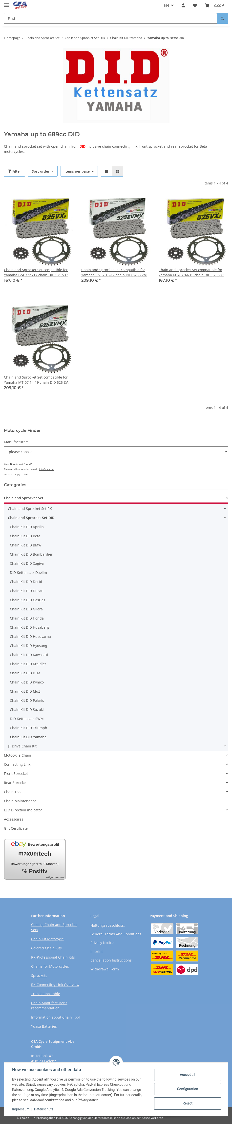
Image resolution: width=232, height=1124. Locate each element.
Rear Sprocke (15, 782)
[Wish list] (195, 5)
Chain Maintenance (20, 801)
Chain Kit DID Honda (27, 618)
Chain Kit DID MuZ (25, 691)
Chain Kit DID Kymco (27, 682)
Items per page (77, 171)
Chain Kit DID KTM (25, 673)
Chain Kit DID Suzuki (27, 709)
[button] (183, 5)
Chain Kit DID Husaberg (29, 627)
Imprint (96, 951)
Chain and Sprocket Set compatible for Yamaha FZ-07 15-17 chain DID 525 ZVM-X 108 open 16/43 (115, 272)
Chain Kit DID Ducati (26, 590)
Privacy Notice (102, 942)
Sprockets (39, 975)
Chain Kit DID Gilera (26, 609)
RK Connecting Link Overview (55, 984)
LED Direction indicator (23, 810)
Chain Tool (12, 791)
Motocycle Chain (17, 755)
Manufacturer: (16, 442)
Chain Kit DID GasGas (27, 600)
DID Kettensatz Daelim (28, 572)
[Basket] (214, 5)
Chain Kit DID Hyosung (28, 645)
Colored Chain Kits (46, 948)
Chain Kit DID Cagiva (27, 563)
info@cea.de (46, 469)
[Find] (110, 18)
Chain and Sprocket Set (23, 498)
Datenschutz (43, 1109)
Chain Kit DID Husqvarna (30, 636)
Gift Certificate (16, 828)
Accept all (187, 1075)
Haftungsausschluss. (107, 925)
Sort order (40, 171)
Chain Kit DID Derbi (26, 581)
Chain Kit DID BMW (26, 545)
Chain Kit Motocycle (47, 939)
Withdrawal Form (104, 969)
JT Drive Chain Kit (22, 746)
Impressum (20, 1109)
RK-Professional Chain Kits (53, 957)
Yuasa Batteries (44, 1026)
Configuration (187, 1089)
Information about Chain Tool (55, 1017)
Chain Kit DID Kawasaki (29, 654)
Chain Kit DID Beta (25, 536)
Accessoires (13, 819)
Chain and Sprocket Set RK (30, 508)
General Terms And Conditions (115, 934)
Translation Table (45, 993)
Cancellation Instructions (111, 960)
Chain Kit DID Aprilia (27, 526)
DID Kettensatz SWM (27, 718)
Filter (14, 171)
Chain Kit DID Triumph (28, 727)
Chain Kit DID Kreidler (28, 664)
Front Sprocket (16, 773)
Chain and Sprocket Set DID (31, 517)
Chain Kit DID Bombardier (31, 554)
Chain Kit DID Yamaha (28, 737)
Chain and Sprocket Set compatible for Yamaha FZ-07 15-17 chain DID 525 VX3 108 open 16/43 (36, 272)
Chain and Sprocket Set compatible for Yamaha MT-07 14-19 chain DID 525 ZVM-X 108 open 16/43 (38, 380)
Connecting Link (17, 764)
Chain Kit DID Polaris (27, 700)
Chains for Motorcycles (50, 966)
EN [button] (166, 5)
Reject (187, 1103)
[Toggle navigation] (6, 3)
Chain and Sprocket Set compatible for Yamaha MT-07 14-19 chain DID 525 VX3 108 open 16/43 (191, 272)
